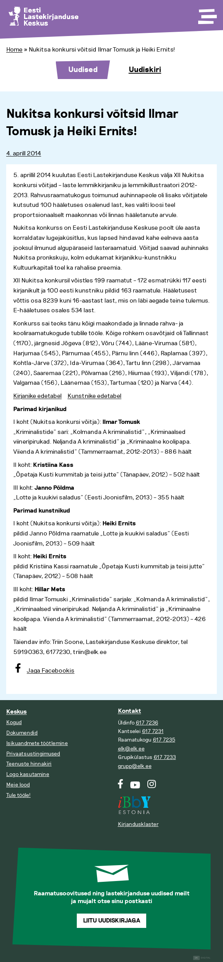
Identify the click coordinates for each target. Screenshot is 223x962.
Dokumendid (22, 733)
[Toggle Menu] (206, 14)
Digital (202, 958)
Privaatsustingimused (33, 753)
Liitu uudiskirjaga (111, 921)
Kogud (14, 722)
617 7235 (164, 740)
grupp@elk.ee (135, 766)
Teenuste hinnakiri (29, 764)
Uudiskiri (145, 70)
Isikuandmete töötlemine (37, 743)
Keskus (16, 712)
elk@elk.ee (131, 748)
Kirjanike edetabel (37, 396)
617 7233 (165, 757)
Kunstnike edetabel (94, 396)
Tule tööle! (18, 795)
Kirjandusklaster (138, 824)
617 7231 (153, 731)
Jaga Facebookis (50, 671)
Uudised (83, 70)
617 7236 (147, 722)
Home (14, 49)
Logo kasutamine (27, 774)
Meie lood (18, 784)
